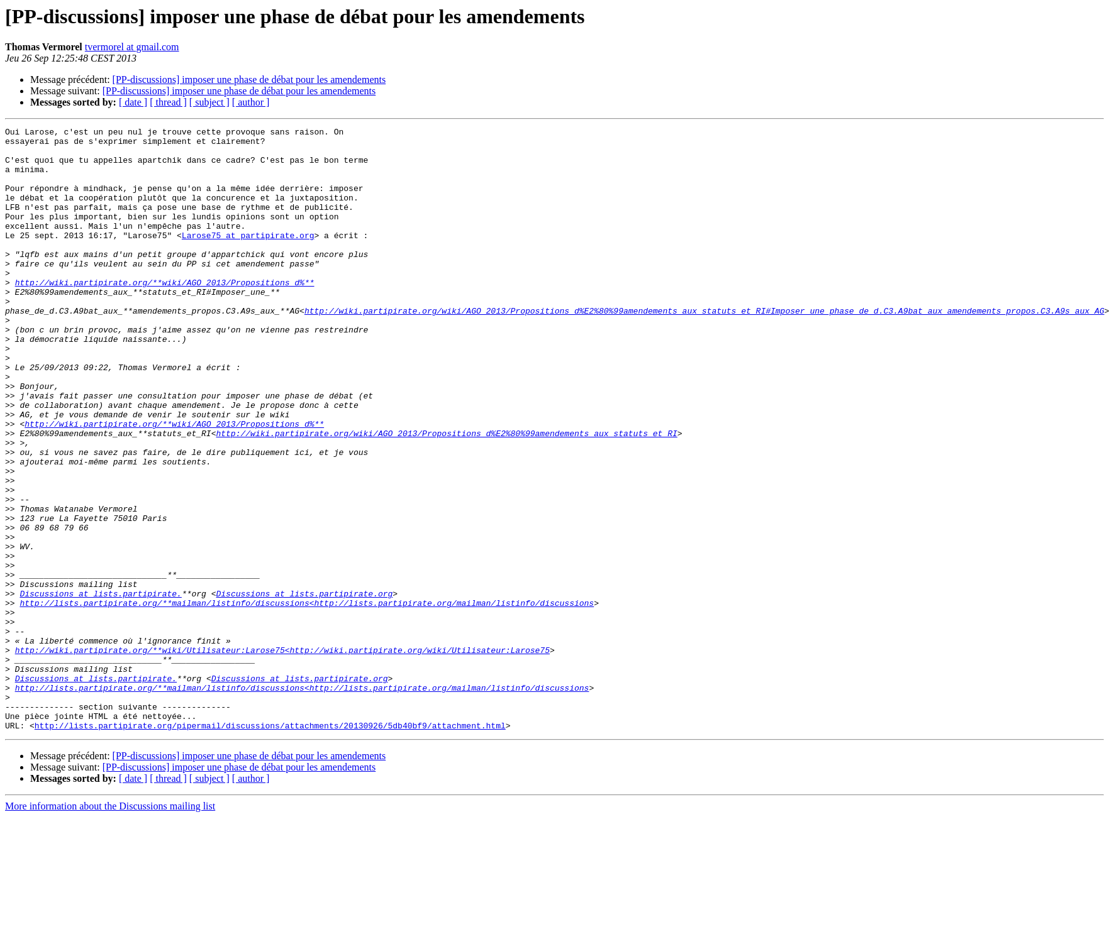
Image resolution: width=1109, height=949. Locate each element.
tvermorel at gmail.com (132, 46)
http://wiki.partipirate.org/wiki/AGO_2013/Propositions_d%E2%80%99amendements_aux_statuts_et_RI (446, 495)
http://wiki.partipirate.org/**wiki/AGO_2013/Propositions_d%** (165, 314)
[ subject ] (209, 102)
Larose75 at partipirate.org (248, 257)
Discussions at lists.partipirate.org (304, 687)
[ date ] (133, 102)
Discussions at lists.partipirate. (100, 687)
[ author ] (251, 102)
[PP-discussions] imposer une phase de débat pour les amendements (249, 79)
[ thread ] (168, 102)
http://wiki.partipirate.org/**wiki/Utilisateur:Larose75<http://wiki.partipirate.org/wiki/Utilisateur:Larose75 (282, 755)
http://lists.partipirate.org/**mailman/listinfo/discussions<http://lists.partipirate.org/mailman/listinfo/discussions (307, 699)
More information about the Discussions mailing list (110, 926)
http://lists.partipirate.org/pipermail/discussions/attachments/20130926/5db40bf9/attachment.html (270, 846)
